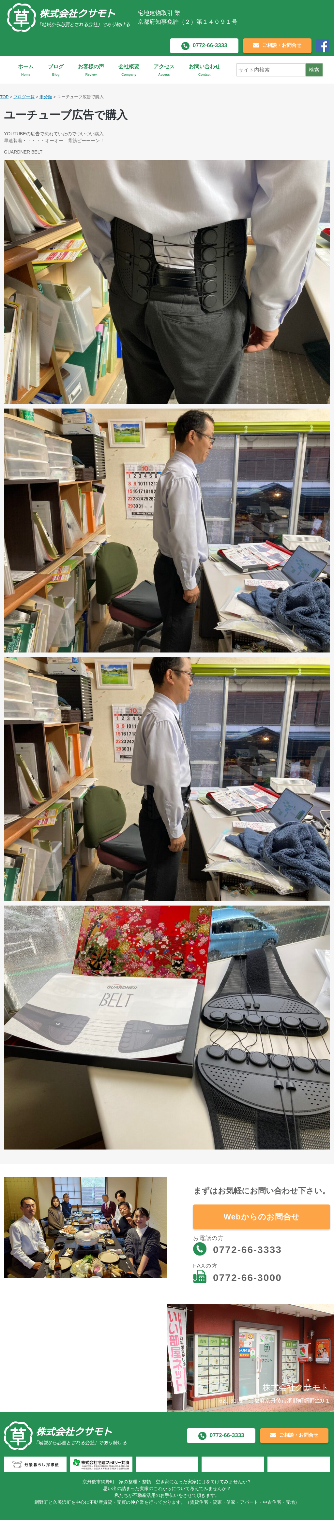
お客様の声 (91, 70)
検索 (314, 70)
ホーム (26, 70)
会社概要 (128, 70)
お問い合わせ (204, 70)
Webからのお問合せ (261, 1216)
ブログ (56, 70)
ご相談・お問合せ (277, 45)
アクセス (164, 70)
